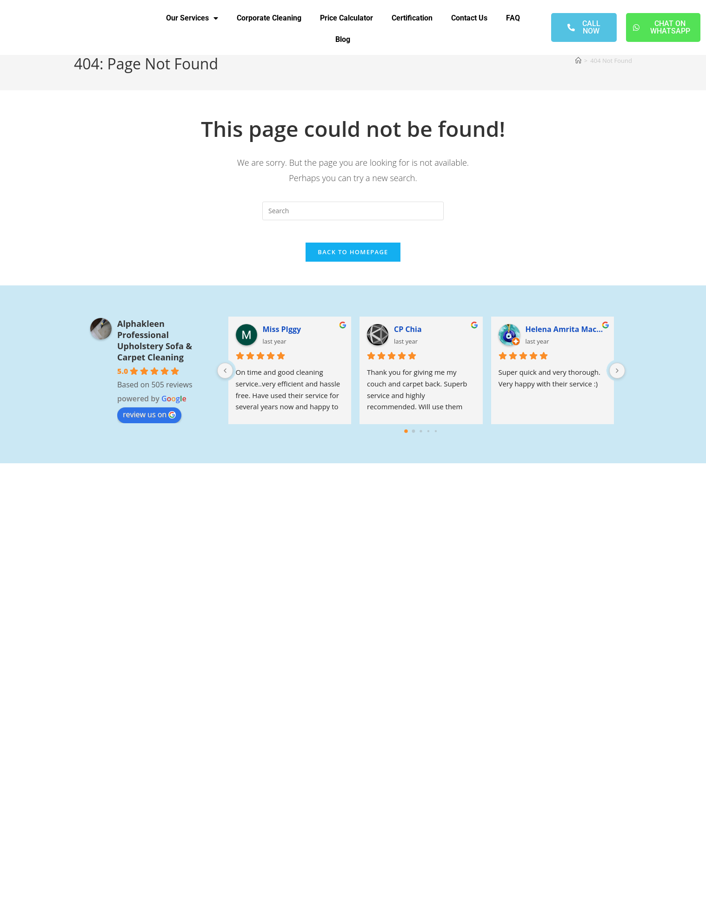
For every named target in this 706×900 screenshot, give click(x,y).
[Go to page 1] (413, 437)
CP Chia (408, 335)
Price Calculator (346, 18)
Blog (342, 39)
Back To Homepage (353, 258)
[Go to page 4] (436, 437)
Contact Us (469, 18)
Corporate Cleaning (269, 18)
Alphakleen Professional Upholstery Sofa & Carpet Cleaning (154, 346)
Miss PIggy (282, 335)
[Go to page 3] (428, 437)
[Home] (578, 60)
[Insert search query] (353, 211)
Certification (412, 18)
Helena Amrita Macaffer (566, 335)
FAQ (513, 18)
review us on (149, 420)
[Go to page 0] (406, 438)
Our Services (192, 18)
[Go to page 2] (421, 437)
